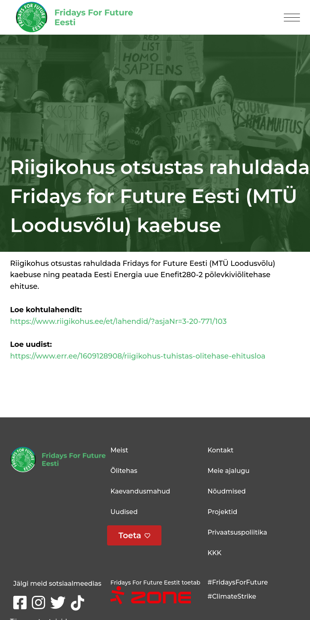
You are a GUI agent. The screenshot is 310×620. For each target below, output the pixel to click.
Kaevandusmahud (140, 491)
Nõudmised (226, 491)
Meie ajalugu (228, 471)
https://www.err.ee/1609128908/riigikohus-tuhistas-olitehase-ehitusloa (137, 356)
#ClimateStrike (231, 596)
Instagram (40, 601)
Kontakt (220, 450)
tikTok (79, 602)
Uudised (124, 512)
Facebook (22, 600)
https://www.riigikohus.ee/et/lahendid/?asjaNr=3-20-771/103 (118, 321)
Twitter (60, 601)
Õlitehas (123, 471)
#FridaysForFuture (237, 582)
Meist (119, 450)
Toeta (129, 535)
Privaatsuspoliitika (237, 532)
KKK (214, 553)
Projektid (222, 512)
